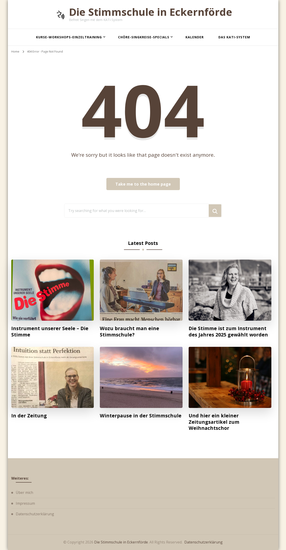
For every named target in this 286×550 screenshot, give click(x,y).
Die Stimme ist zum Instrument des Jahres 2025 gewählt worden (228, 331)
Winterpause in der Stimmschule (140, 415)
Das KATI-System (234, 37)
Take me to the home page (143, 184)
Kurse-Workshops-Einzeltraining (69, 37)
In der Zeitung (29, 415)
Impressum (25, 503)
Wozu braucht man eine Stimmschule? (129, 331)
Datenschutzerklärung (35, 513)
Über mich (24, 492)
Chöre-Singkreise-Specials (143, 37)
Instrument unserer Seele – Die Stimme (49, 331)
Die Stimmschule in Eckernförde (150, 12)
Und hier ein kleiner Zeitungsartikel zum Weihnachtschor (214, 421)
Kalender (194, 37)
